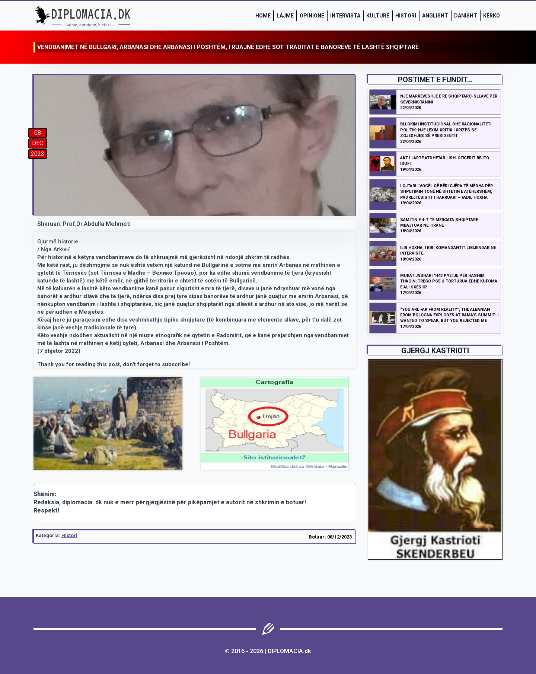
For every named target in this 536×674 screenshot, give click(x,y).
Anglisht (435, 16)
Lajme (285, 16)
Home (263, 16)
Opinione (312, 16)
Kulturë (377, 16)
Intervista (345, 16)
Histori (405, 16)
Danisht (465, 16)
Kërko (491, 16)
